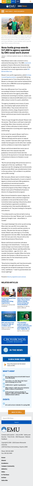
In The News (5, 474)
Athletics (4, 469)
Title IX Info (11, 437)
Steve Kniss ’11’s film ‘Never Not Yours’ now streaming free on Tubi (16, 381)
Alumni (9, 277)
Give (18, 1)
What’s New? (9, 11)
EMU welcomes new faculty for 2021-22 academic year (7, 324)
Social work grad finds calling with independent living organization (8, 300)
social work (27, 63)
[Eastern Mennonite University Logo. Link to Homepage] (11, 6)
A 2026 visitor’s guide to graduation (15, 385)
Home (3, 457)
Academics (4, 463)
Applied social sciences (19, 277)
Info (4, 1)
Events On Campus (19, 11)
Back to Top (16, 412)
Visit (8, 1)
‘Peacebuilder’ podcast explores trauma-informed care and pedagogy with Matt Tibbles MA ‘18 (24, 326)
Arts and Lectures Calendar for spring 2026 (17, 405)
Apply (13, 1)
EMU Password (20, 437)
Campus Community (7, 466)
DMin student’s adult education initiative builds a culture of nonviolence (17, 388)
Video (3, 472)
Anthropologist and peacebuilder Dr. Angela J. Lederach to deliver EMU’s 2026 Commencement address (16, 393)
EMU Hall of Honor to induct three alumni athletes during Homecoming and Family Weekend (24, 301)
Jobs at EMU (19, 435)
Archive (3, 477)
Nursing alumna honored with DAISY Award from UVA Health (17, 377)
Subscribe (4, 480)
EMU (22, 6)
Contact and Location (7, 435)
